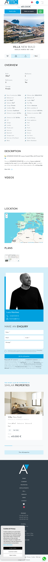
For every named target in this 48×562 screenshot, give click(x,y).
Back (36, 56)
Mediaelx (28, 560)
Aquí (40, 368)
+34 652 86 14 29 (23, 519)
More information (8, 545)
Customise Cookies (12, 551)
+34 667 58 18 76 (12, 316)
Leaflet (21, 242)
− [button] (6, 217)
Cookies (33, 557)
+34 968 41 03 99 (23, 515)
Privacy (29, 557)
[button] (25, 56)
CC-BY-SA (41, 242)
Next (45, 29)
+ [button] (6, 215)
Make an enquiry (29, 11)
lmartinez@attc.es (13, 319)
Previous (2, 29)
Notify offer (12, 11)
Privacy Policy (39, 350)
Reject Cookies (13, 555)
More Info (9, 169)
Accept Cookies (12, 548)
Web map (38, 557)
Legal (25, 557)
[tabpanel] (24, 417)
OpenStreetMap (31, 242)
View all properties (24, 452)
